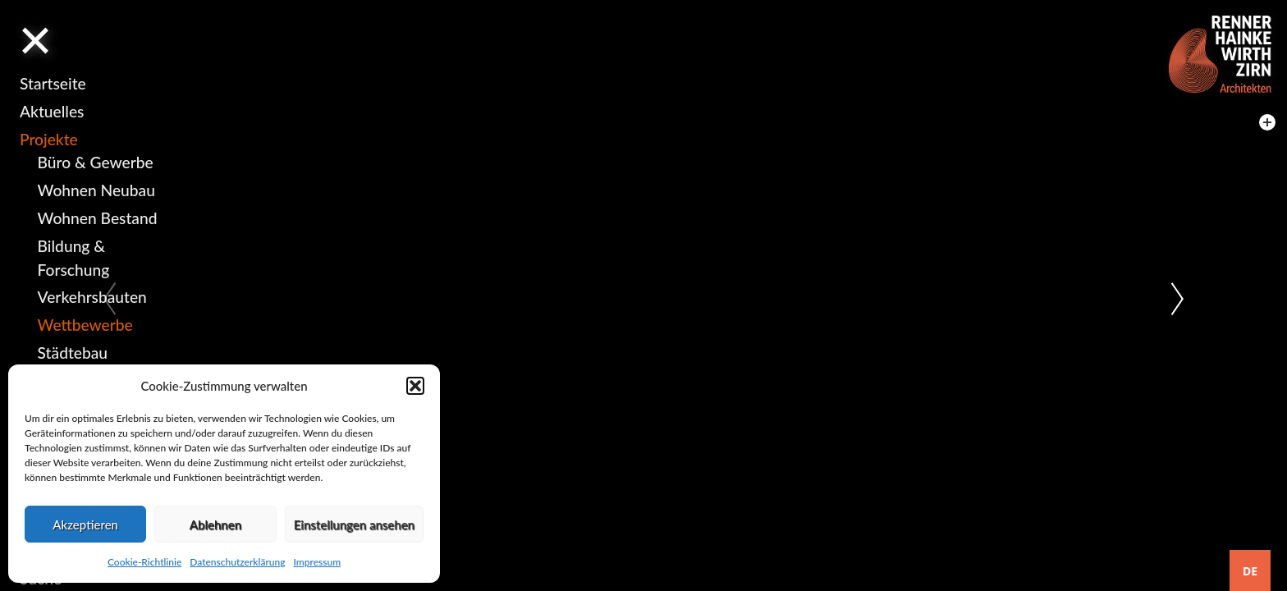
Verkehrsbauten (92, 296)
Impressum (317, 562)
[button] (415, 386)
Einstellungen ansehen (354, 524)
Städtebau (73, 352)
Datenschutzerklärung (237, 562)
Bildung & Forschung (74, 257)
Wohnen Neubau (96, 190)
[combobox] (1250, 570)
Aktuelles (52, 111)
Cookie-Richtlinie (144, 562)
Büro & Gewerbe (95, 162)
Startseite (53, 83)
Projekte (49, 139)
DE (1250, 571)
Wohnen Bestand (98, 217)
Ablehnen (215, 524)
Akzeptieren (85, 524)
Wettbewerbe (85, 324)
